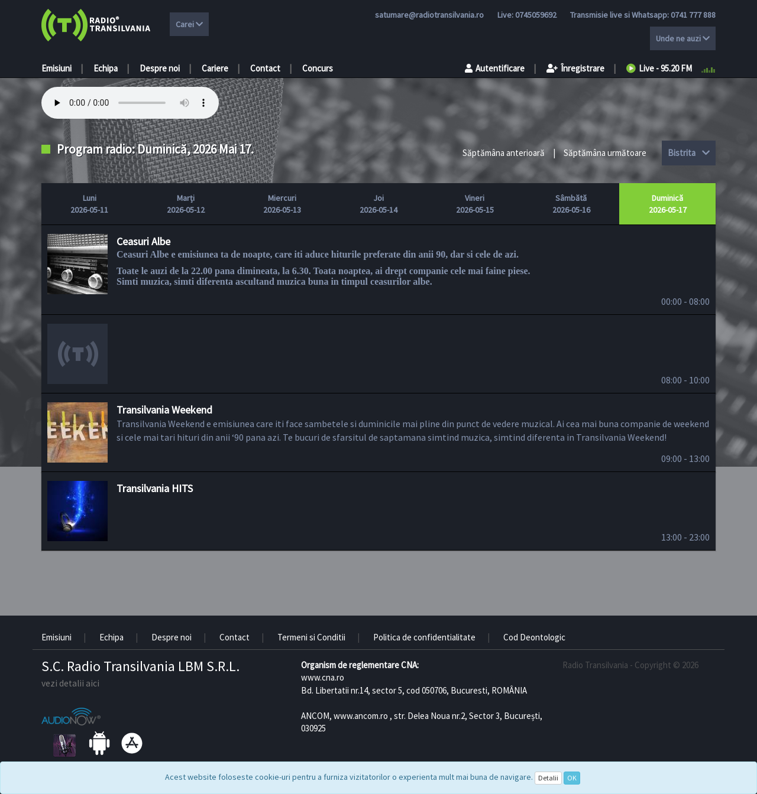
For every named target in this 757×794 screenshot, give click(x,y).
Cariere (215, 68)
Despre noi (160, 68)
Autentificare (495, 68)
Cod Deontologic (534, 637)
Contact (265, 68)
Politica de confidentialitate (424, 637)
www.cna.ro (322, 677)
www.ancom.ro (361, 715)
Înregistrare (575, 68)
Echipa (105, 68)
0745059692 (536, 14)
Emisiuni (56, 68)
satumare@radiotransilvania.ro (429, 14)
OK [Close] (572, 777)
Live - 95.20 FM (659, 68)
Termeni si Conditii (311, 637)
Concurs (317, 68)
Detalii (548, 777)
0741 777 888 (693, 14)
